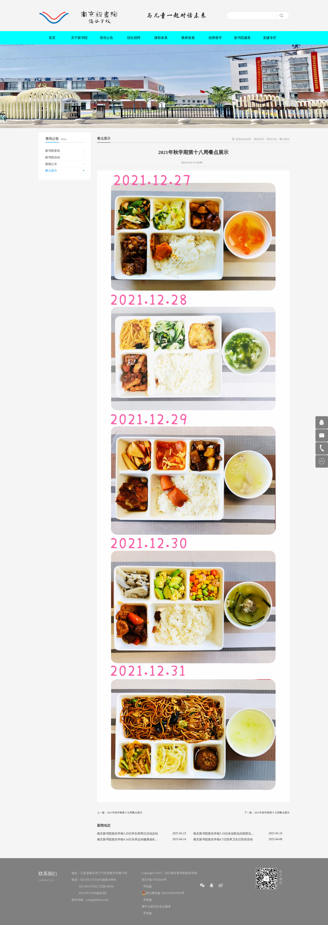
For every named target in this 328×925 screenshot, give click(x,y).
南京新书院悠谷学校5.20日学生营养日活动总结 (127, 833)
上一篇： (119, 812)
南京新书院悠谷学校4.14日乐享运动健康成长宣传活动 (132, 839)
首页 (52, 37)
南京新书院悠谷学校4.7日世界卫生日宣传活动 (223, 839)
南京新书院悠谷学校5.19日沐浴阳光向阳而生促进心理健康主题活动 (237, 833)
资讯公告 (272, 139)
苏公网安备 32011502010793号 (165, 893)
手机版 (147, 886)
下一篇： (267, 812)
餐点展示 (284, 139)
